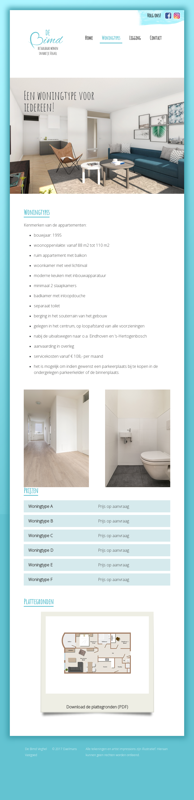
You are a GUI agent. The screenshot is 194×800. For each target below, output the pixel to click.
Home (89, 38)
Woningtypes (111, 38)
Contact (156, 38)
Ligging (135, 38)
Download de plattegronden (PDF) (97, 707)
